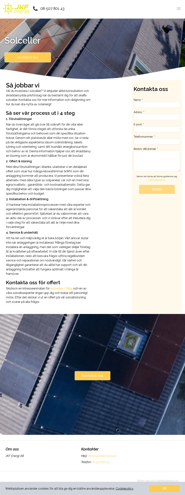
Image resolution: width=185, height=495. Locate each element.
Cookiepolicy (124, 488)
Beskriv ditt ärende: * (157, 159)
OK (164, 488)
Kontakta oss (27, 57)
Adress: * (157, 115)
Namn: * (157, 103)
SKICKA (157, 189)
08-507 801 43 (52, 8)
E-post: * (157, 127)
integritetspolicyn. (157, 179)
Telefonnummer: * (157, 139)
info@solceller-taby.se (102, 456)
